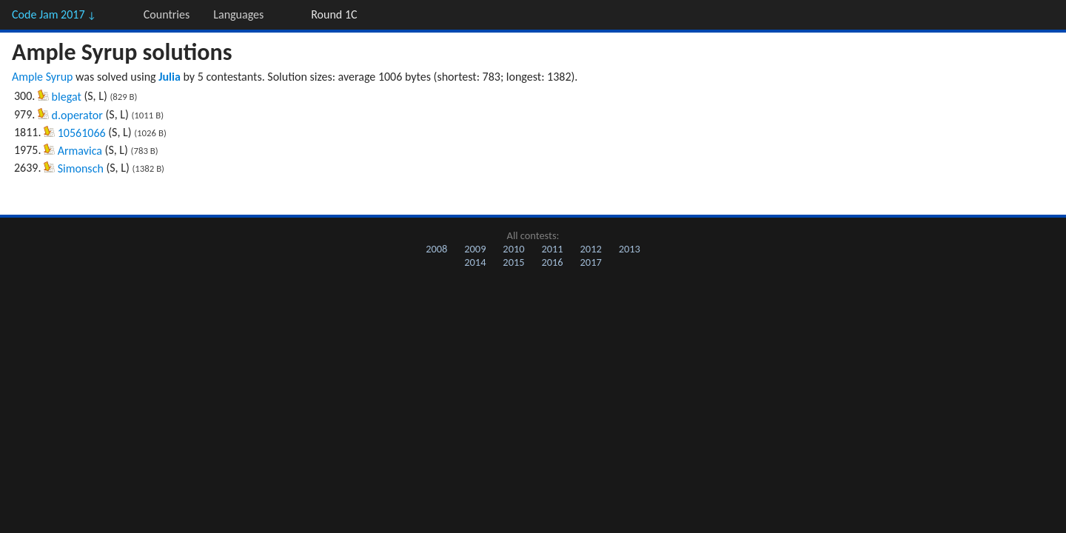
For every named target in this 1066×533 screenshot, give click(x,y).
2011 (552, 248)
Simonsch (81, 168)
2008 (436, 248)
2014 (475, 262)
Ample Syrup (42, 77)
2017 (591, 262)
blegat (66, 97)
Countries (167, 14)
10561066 (82, 133)
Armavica (80, 151)
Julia (169, 77)
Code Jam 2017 (54, 14)
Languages (238, 14)
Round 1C (334, 14)
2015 (513, 262)
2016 (552, 262)
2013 (629, 248)
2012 (591, 248)
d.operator (77, 115)
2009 (475, 248)
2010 (513, 248)
